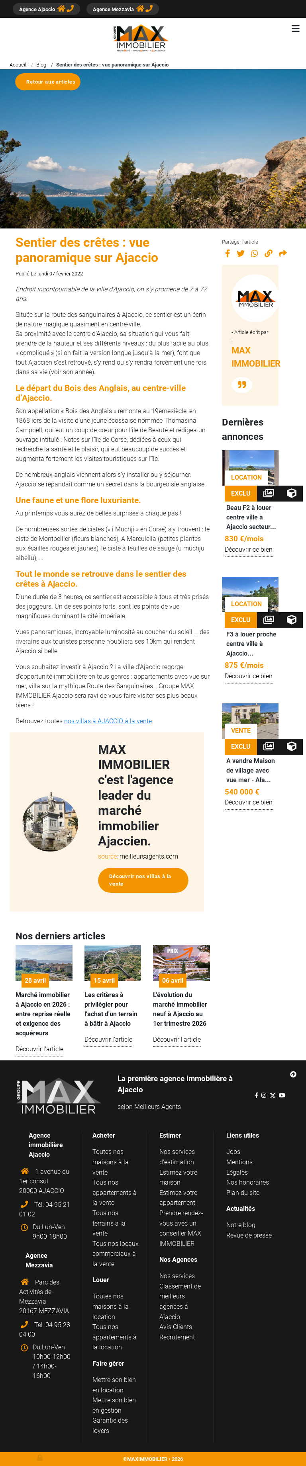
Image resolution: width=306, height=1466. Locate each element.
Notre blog (240, 1225)
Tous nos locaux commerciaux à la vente (115, 1254)
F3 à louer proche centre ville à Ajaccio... (251, 644)
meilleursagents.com (149, 856)
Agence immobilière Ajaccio (46, 1145)
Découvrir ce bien (249, 549)
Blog (41, 65)
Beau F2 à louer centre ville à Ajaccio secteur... (251, 517)
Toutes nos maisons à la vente (110, 1162)
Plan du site (242, 1193)
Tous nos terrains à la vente (109, 1223)
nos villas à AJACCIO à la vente (108, 721)
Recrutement (177, 1337)
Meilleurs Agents (157, 1107)
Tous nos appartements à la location (114, 1337)
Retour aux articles (50, 82)
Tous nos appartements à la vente (114, 1192)
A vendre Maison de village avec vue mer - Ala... (250, 770)
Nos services (177, 1276)
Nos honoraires (247, 1182)
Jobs (233, 1152)
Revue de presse (249, 1235)
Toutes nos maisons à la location (110, 1306)
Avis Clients (175, 1327)
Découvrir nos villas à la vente (140, 880)
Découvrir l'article (39, 1049)
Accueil (18, 65)
